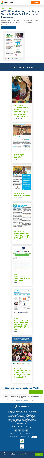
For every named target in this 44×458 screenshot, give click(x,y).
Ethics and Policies (25, 436)
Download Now (8, 27)
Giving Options (26, 433)
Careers (33, 433)
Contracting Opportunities (13, 436)
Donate (36, 2)
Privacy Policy (21, 400)
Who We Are (11, 433)
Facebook (19, 430)
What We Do (19, 433)
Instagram (23, 430)
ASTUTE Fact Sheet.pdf (12, 58)
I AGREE (39, 454)
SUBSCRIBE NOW (36, 392)
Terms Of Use (23, 454)
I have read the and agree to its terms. (23, 400)
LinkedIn (16, 430)
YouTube (26, 430)
